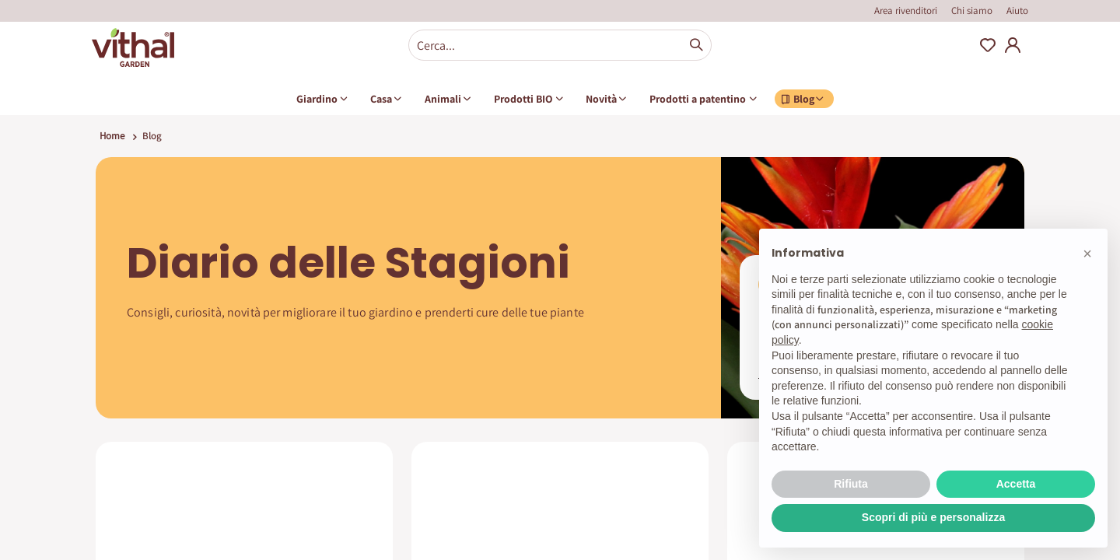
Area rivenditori (905, 10)
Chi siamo (971, 10)
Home (112, 135)
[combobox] (560, 45)
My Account (1012, 45)
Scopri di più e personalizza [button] (933, 517)
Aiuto (1017, 10)
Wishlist (987, 45)
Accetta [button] (1016, 484)
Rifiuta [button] (851, 484)
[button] (1087, 253)
